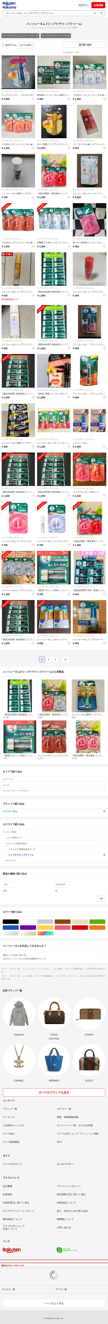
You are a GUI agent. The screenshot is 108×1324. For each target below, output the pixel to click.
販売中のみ (9, 45)
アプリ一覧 (61, 1289)
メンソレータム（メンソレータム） (20, 35)
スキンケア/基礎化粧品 (55, 843)
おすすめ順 (26, 45)
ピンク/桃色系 (70, 927)
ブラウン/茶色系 (70, 921)
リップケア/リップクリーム (56, 35)
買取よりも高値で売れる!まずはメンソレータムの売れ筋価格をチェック (54, 957)
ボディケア (55, 860)
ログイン (83, 5)
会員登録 (98, 5)
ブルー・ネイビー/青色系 (18, 927)
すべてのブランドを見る (54, 1092)
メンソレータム (54, 811)
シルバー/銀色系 (18, 933)
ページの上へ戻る (54, 1303)
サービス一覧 (8, 1289)
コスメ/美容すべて (55, 837)
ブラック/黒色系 (18, 921)
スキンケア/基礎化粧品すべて (56, 849)
